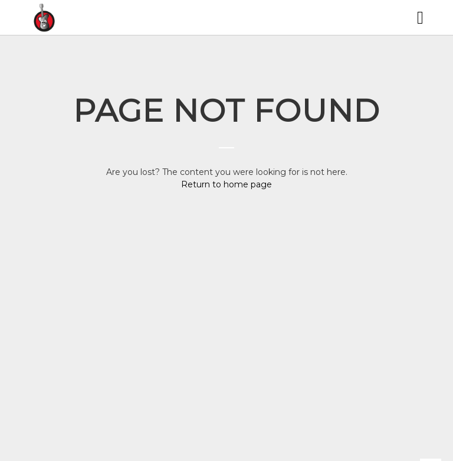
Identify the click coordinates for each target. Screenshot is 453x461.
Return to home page (226, 184)
